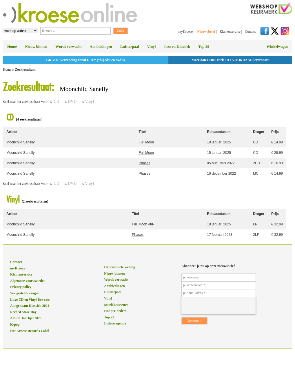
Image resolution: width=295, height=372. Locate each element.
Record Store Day (23, 312)
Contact (250, 32)
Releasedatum (218, 132)
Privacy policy (20, 287)
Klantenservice (230, 32)
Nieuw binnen (36, 46)
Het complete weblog (119, 267)
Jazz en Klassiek (177, 46)
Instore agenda (115, 323)
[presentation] (218, 305)
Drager (258, 132)
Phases (144, 163)
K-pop (15, 324)
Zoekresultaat (25, 70)
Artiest (11, 132)
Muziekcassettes (116, 305)
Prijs (275, 132)
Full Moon (146, 142)
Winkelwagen (277, 46)
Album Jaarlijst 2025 (25, 318)
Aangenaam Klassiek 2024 (29, 306)
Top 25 (203, 46)
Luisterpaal (129, 46)
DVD (72, 101)
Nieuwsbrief (206, 32)
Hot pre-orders (115, 311)
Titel (142, 132)
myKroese (186, 32)
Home (12, 46)
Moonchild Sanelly (20, 142)
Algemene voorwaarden (27, 281)
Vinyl (151, 46)
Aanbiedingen (101, 46)
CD (56, 101)
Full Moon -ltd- (143, 224)
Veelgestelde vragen (24, 293)
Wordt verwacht (68, 46)
